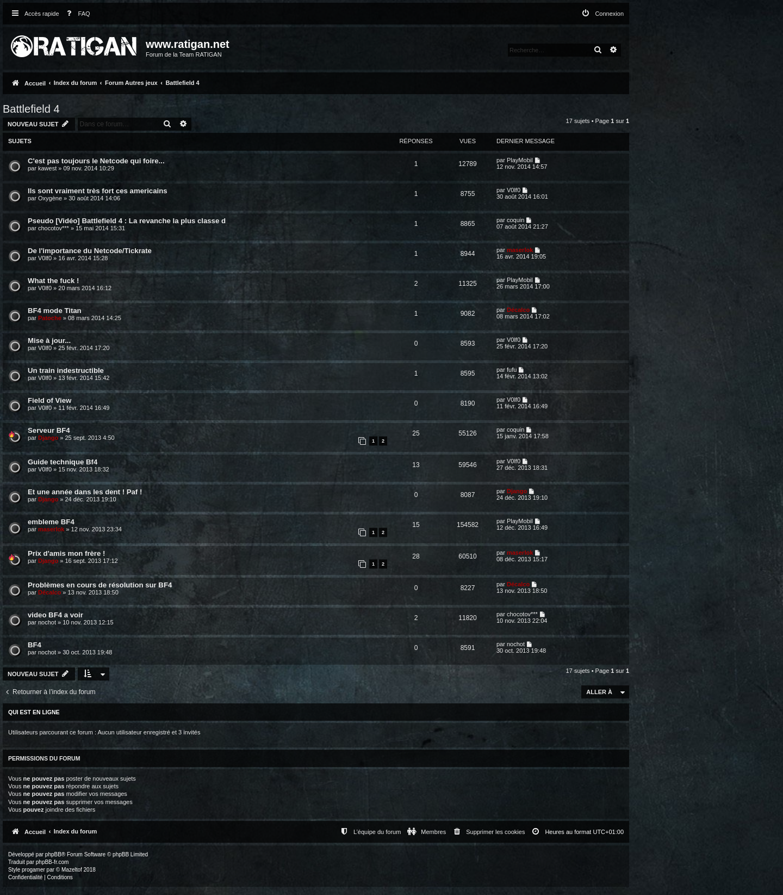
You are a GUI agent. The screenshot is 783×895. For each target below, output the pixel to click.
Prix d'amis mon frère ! (66, 553)
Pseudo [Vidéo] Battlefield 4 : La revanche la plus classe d (127, 221)
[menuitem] (76, 14)
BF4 (34, 645)
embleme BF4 (51, 522)
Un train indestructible (66, 370)
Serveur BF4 (49, 430)
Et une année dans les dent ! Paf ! (85, 492)
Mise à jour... (49, 340)
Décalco (518, 309)
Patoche (49, 318)
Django (48, 437)
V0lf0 (513, 190)
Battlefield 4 (31, 109)
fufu (512, 369)
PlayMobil (520, 160)
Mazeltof (71, 870)
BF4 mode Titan (55, 310)
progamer (33, 870)
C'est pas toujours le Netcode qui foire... (96, 161)
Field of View (49, 400)
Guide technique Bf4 (62, 462)
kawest (47, 168)
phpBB (53, 854)
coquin (515, 220)
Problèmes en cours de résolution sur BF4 (100, 585)
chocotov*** (53, 228)
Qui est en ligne (34, 712)
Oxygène (50, 198)
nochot (47, 622)
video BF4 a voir (55, 615)
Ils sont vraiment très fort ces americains (97, 191)
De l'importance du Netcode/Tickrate (90, 251)
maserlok (520, 250)
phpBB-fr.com (52, 862)
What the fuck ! (53, 281)
